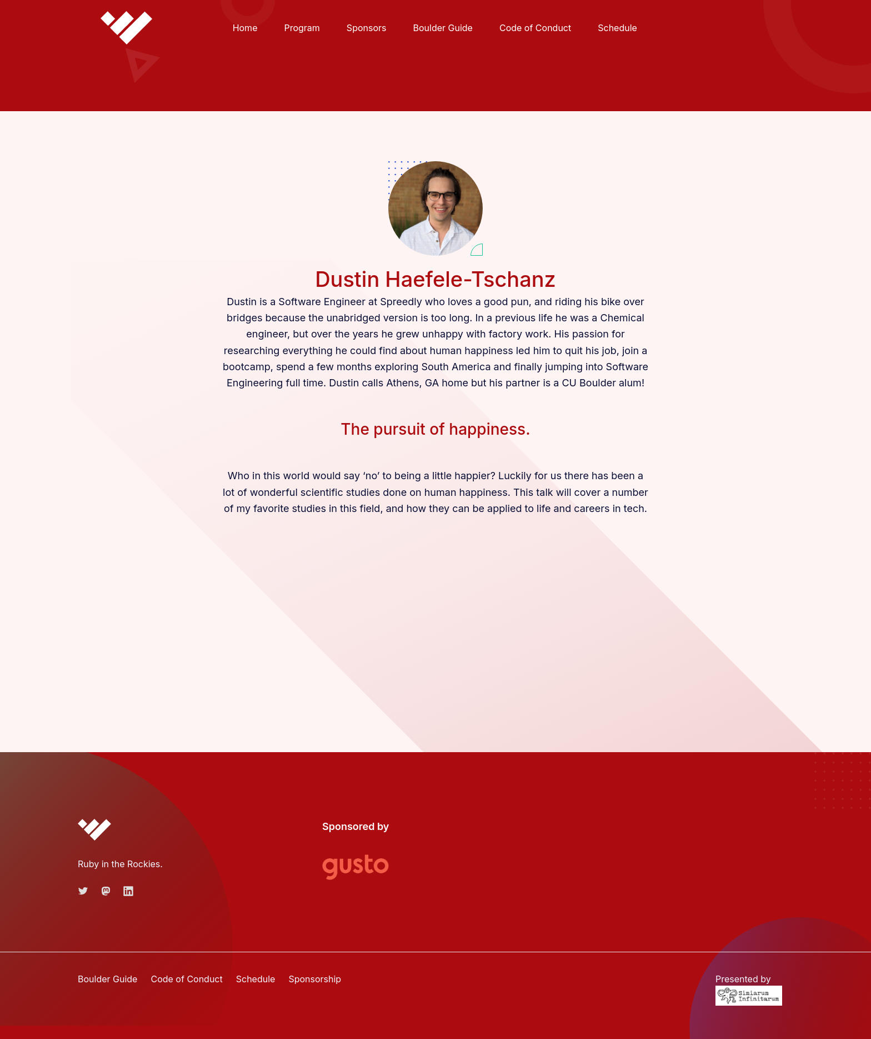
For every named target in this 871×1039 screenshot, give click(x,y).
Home (245, 27)
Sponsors (367, 27)
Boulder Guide (442, 27)
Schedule (617, 27)
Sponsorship (314, 979)
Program (301, 27)
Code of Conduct (535, 27)
